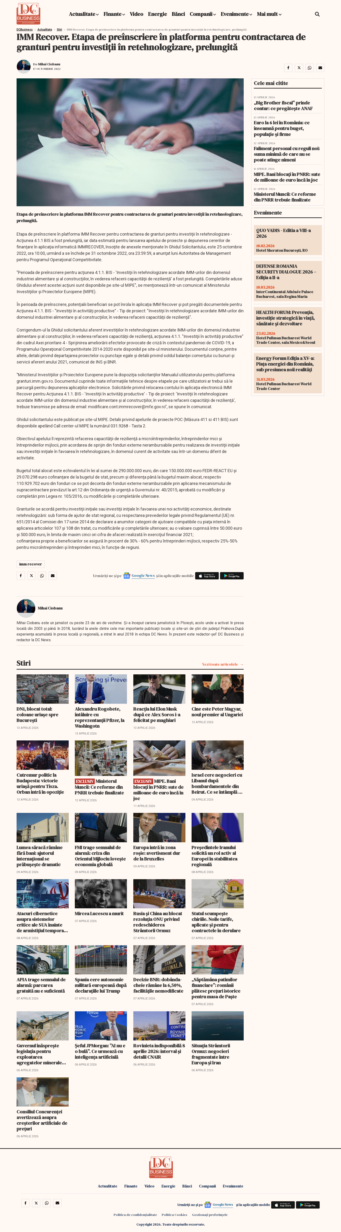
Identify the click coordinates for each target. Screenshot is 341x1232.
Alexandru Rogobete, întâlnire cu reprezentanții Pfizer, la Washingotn (99, 717)
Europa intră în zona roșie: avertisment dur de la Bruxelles (156, 853)
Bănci (178, 14)
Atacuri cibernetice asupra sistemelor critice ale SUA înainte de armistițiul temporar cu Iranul (41, 922)
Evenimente (235, 14)
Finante (112, 14)
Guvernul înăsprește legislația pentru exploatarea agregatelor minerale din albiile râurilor (39, 1054)
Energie (157, 14)
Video (136, 14)
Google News (143, 575)
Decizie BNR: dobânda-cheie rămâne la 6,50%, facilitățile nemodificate (158, 985)
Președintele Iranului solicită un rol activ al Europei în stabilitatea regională (214, 856)
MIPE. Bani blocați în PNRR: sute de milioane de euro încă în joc (158, 789)
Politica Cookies (174, 1214)
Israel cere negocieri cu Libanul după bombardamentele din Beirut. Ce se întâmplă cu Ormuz (217, 783)
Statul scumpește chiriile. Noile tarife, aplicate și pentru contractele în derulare (216, 922)
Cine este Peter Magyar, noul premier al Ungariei (217, 711)
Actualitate (82, 14)
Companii (201, 14)
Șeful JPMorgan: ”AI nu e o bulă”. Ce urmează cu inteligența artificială (100, 1051)
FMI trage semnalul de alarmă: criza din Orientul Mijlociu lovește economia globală (100, 856)
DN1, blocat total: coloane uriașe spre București (37, 714)
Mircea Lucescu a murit (99, 913)
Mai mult (269, 14)
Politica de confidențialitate (135, 1214)
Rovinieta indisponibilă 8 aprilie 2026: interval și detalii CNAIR (159, 1051)
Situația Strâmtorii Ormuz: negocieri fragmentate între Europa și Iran (211, 1054)
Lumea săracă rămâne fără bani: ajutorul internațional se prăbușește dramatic (40, 856)
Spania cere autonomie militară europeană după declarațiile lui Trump (100, 985)
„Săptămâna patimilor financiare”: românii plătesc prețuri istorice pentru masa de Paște (216, 988)
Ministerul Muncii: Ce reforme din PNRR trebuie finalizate (99, 787)
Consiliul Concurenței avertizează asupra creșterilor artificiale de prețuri (42, 1120)
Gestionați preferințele (210, 1214)
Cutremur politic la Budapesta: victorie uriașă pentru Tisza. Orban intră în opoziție (40, 783)
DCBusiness (25, 29)
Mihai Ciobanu (49, 64)
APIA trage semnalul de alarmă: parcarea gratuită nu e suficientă (41, 985)
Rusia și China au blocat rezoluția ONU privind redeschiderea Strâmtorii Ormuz (157, 922)
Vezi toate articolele (220, 664)
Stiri (59, 29)
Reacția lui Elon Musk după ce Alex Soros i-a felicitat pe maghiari (156, 714)
